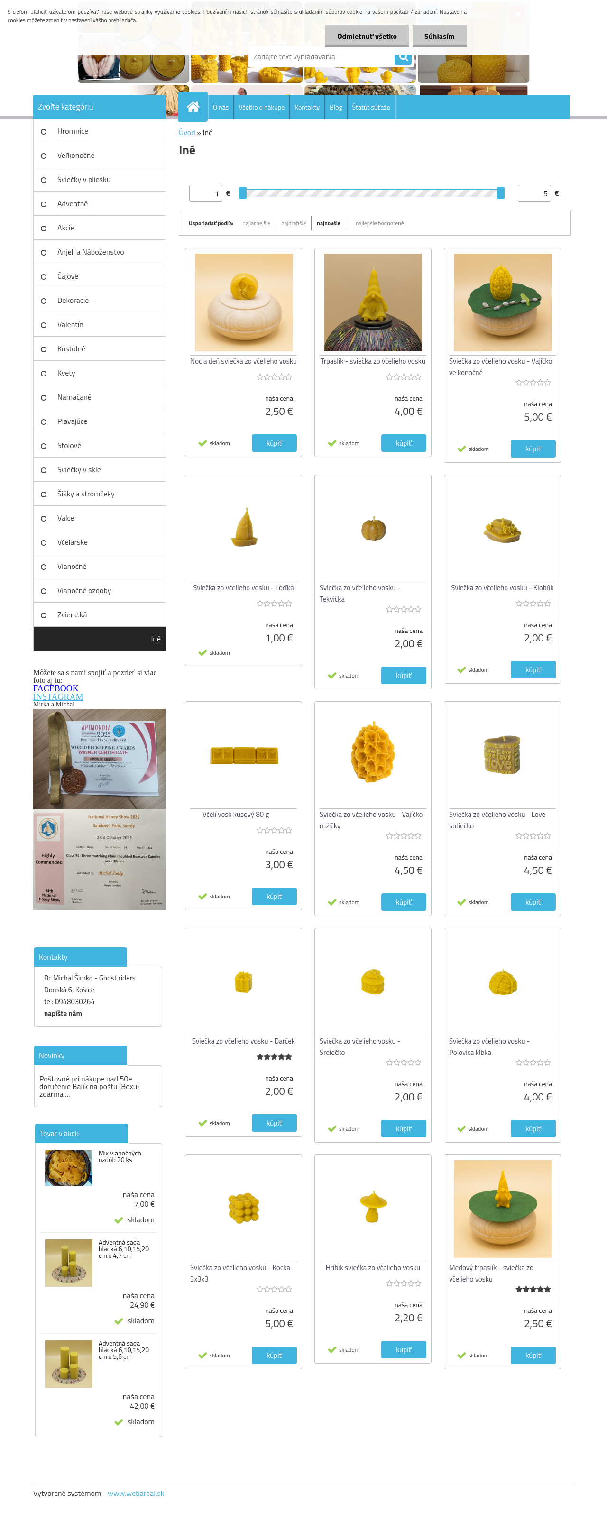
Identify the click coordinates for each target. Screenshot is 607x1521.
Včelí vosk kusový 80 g (235, 814)
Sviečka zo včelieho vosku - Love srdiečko (497, 820)
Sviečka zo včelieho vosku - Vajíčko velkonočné (500, 367)
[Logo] (98, 56)
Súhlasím (439, 36)
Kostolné (71, 348)
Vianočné (72, 566)
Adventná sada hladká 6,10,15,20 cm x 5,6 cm (124, 1350)
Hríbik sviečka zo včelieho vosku (373, 1267)
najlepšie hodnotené (380, 223)
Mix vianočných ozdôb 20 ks (120, 1156)
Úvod (187, 132)
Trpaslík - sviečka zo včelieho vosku (373, 361)
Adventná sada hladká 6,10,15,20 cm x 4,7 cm (124, 1249)
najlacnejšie (257, 223)
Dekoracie (73, 300)
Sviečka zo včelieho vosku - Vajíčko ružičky (371, 820)
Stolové (69, 445)
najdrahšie (293, 223)
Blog (336, 107)
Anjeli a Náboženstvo (90, 251)
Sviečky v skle (79, 469)
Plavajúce (72, 421)
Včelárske (72, 542)
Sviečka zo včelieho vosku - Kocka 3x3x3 (240, 1273)
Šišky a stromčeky (86, 493)
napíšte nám (63, 1013)
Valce (65, 517)
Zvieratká (72, 614)
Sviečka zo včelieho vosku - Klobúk (502, 587)
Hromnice (72, 131)
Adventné (72, 203)
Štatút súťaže (371, 107)
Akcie (65, 227)
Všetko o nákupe (262, 107)
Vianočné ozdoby (84, 590)
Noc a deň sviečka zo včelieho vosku (243, 361)
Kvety (66, 372)
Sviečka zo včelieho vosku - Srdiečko (360, 1046)
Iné (156, 638)
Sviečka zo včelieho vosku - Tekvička (360, 593)
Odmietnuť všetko (367, 36)
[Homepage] (197, 107)
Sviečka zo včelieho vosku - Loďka (243, 587)
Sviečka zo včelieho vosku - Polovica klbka (489, 1046)
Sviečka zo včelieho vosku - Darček (243, 1040)
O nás (221, 107)
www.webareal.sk (136, 1493)
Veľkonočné (76, 155)
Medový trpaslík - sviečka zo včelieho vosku (491, 1273)
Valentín (70, 324)
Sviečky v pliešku (83, 179)
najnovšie (328, 223)
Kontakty (307, 107)
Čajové (67, 276)
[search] (403, 57)
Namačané (74, 397)
